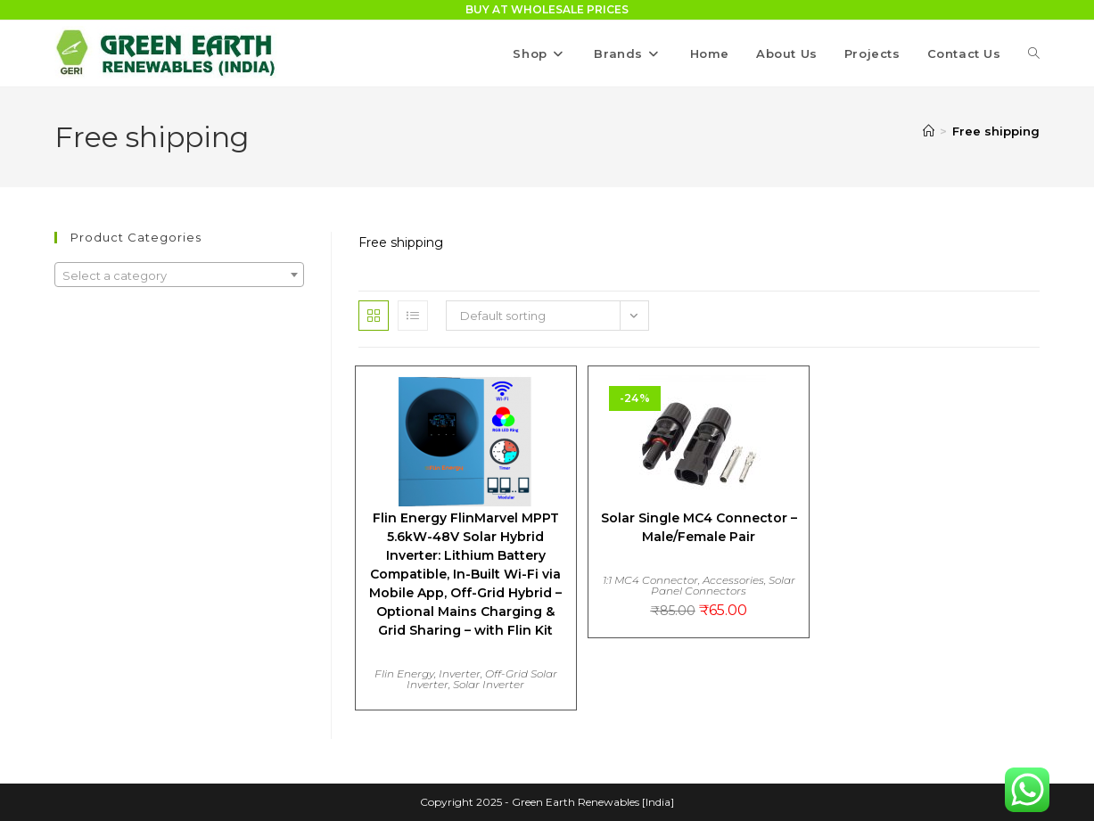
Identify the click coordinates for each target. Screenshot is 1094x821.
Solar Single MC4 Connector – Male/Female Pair (699, 527)
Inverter (460, 673)
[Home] (928, 131)
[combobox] (178, 274)
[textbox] (178, 275)
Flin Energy (404, 673)
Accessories (733, 580)
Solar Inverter (488, 684)
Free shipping (996, 131)
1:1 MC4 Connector (650, 580)
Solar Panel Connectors (723, 585)
